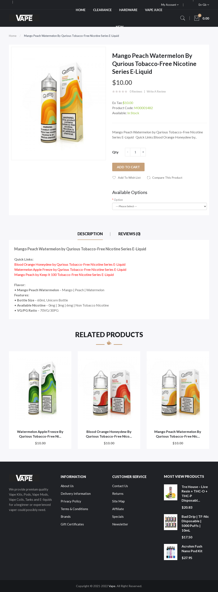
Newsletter (120, 524)
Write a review (156, 91)
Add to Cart (128, 167)
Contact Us (120, 486)
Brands (66, 516)
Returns (117, 493)
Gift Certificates (72, 524)
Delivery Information (76, 493)
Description (90, 233)
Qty (115, 152)
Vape (112, 586)
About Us (67, 486)
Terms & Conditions (74, 509)
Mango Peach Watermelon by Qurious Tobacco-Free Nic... (177, 433)
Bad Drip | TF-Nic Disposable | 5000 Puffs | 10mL (195, 523)
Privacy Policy (71, 501)
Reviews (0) (129, 233)
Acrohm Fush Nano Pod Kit (192, 548)
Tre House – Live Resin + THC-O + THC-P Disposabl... (195, 493)
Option (118, 199)
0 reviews (136, 91)
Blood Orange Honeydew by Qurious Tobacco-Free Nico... (109, 433)
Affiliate (118, 509)
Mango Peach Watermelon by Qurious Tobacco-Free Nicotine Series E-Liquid (71, 35)
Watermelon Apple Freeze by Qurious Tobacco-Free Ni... (40, 433)
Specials (118, 516)
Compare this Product (167, 177)
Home (12, 35)
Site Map (118, 501)
